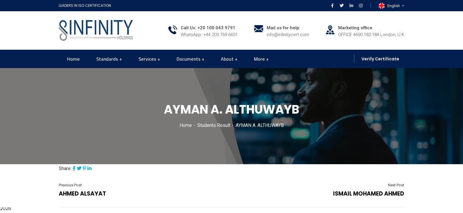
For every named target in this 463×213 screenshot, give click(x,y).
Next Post (396, 185)
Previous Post (70, 185)
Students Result (213, 125)
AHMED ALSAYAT (82, 194)
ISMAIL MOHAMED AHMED (368, 194)
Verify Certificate (380, 59)
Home (186, 125)
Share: (65, 168)
